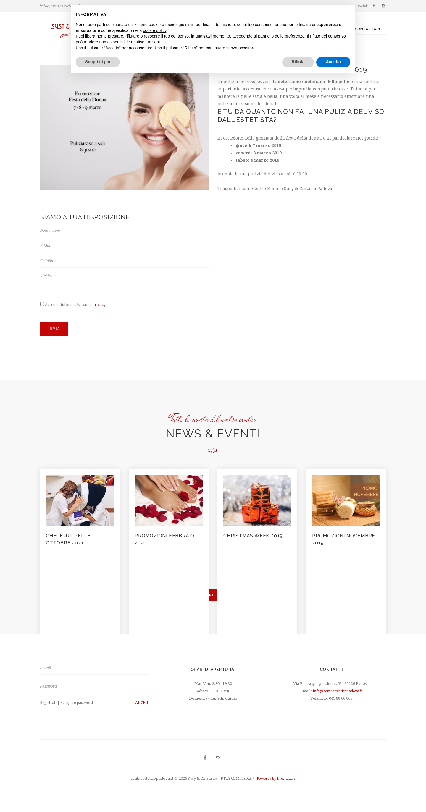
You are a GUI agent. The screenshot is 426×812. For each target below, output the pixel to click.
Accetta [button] (333, 61)
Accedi (141, 710)
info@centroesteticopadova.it (337, 696)
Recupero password (79, 710)
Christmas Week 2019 (256, 540)
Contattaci (367, 29)
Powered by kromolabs (276, 786)
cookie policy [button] (154, 30)
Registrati (48, 710)
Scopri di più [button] (97, 61)
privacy (100, 309)
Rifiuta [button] (298, 61)
